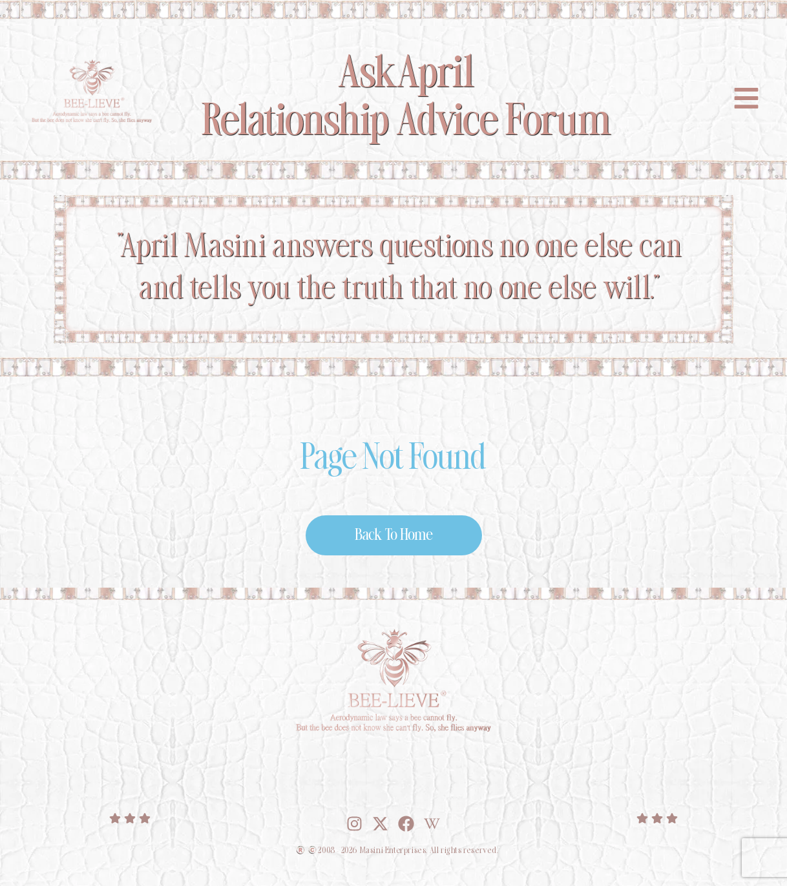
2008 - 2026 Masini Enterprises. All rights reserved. (408, 851)
